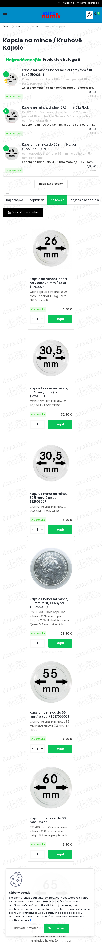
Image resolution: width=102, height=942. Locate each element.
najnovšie (57, 200)
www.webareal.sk (67, 938)
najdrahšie (36, 200)
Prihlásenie (68, 2)
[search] (89, 14)
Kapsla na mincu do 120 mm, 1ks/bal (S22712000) (26, 827)
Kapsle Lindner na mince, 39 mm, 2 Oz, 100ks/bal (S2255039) (74, 392)
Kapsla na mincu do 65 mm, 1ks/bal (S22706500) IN (27, 612)
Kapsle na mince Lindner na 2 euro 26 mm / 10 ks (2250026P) (26, 283)
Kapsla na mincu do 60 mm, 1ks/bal (73, 504)
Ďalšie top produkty (51, 184)
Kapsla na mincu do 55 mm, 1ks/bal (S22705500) (27, 504)
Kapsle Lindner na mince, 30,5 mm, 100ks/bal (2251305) (74, 284)
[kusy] (14, 319)
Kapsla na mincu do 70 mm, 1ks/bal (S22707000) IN (75, 612)
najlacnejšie (14, 200)
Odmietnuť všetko (26, 928)
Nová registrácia (89, 2)
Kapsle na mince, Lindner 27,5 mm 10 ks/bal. (74, 825)
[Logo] (51, 15)
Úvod (6, 26)
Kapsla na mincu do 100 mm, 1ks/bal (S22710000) (74, 719)
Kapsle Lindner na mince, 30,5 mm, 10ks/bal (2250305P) (26, 395)
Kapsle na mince (27, 26)
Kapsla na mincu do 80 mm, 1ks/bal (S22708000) (27, 719)
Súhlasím (56, 928)
